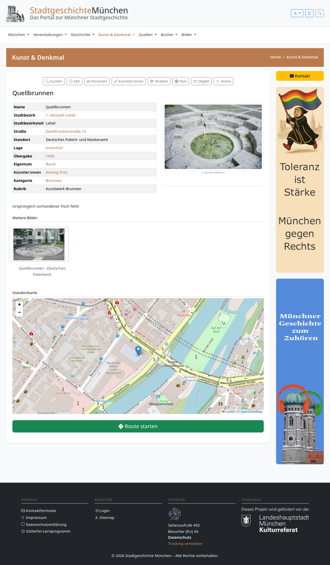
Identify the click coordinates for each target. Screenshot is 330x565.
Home (275, 56)
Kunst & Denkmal (114, 34)
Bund (50, 163)
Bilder (187, 34)
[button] (138, 351)
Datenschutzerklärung (44, 524)
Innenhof (54, 147)
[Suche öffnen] (320, 13)
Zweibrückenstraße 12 (66, 131)
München (17, 34)
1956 (50, 155)
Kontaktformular (38, 510)
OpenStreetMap (251, 411)
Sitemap (104, 517)
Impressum (34, 517)
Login (102, 510)
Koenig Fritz (57, 172)
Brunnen (54, 180)
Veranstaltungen (48, 34)
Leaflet (228, 411)
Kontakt (300, 76)
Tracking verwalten (185, 543)
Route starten (138, 426)
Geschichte (81, 34)
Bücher (168, 34)
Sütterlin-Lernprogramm (45, 531)
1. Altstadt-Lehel (60, 115)
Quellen (146, 34)
